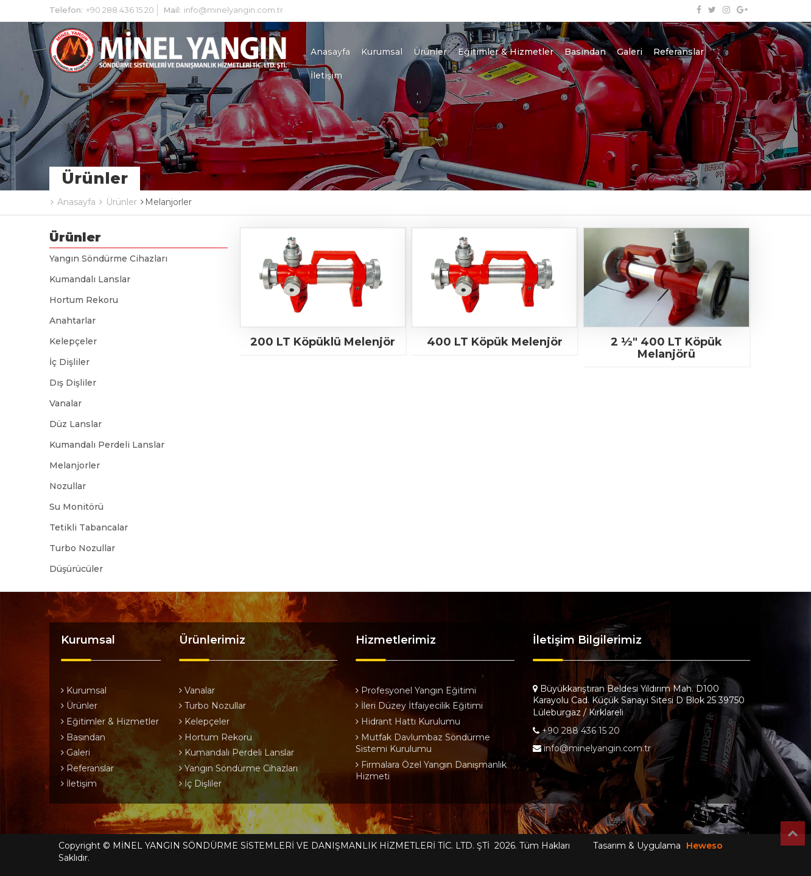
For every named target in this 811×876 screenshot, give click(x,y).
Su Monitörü (76, 506)
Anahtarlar (72, 320)
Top (793, 833)
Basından (585, 51)
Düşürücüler (76, 568)
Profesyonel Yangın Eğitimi (416, 690)
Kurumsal (381, 51)
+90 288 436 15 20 (120, 10)
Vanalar (65, 403)
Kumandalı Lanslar (89, 279)
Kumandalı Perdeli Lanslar (106, 444)
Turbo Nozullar (82, 548)
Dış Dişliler (72, 382)
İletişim (326, 75)
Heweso (704, 845)
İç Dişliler (69, 361)
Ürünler (430, 51)
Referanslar (678, 51)
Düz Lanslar (75, 424)
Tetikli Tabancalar (88, 527)
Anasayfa (330, 51)
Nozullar (67, 486)
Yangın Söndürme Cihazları (108, 258)
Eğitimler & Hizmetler (505, 51)
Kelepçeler (73, 341)
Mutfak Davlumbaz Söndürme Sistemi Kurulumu (423, 743)
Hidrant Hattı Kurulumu (408, 721)
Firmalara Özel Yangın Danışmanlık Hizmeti (431, 770)
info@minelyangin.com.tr (233, 10)
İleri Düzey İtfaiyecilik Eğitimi (419, 705)
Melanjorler (74, 465)
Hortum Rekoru (83, 299)
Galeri (629, 51)
